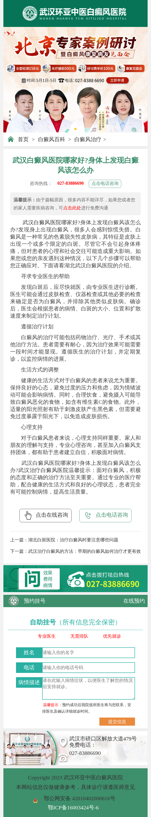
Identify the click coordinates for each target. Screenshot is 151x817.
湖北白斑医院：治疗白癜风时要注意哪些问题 (73, 539)
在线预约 (134, 601)
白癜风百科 (51, 139)
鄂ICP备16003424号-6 (73, 807)
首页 (23, 139)
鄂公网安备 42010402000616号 (79, 798)
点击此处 (72, 207)
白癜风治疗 (87, 139)
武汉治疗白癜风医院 (43, 470)
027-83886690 (70, 183)
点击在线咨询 (45, 515)
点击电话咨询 (105, 183)
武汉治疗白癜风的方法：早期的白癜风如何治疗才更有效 (84, 551)
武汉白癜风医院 (42, 222)
